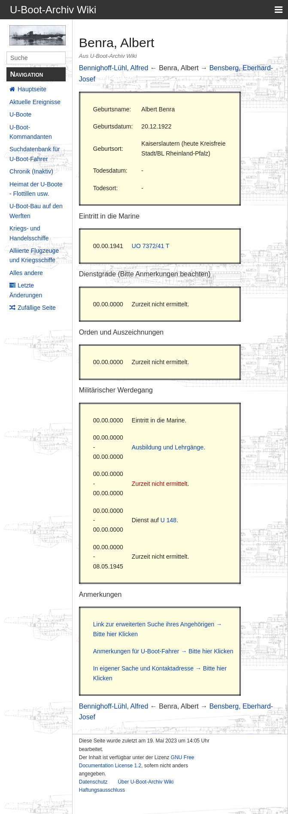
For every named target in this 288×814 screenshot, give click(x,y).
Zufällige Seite (37, 307)
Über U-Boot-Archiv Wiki (145, 782)
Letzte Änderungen (25, 290)
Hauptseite (32, 89)
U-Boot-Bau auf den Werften (36, 211)
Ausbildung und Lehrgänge (167, 447)
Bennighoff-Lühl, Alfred (114, 68)
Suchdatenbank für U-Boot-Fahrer (34, 154)
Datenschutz (93, 782)
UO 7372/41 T (151, 245)
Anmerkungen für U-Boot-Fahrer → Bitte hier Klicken (163, 651)
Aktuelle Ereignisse (35, 102)
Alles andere (26, 272)
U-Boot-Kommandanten (30, 132)
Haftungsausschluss (102, 790)
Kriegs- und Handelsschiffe (29, 233)
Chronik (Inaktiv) (31, 171)
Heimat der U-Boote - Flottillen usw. (36, 189)
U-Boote (20, 114)
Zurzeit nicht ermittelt (160, 483)
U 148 (168, 520)
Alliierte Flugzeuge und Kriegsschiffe (34, 255)
